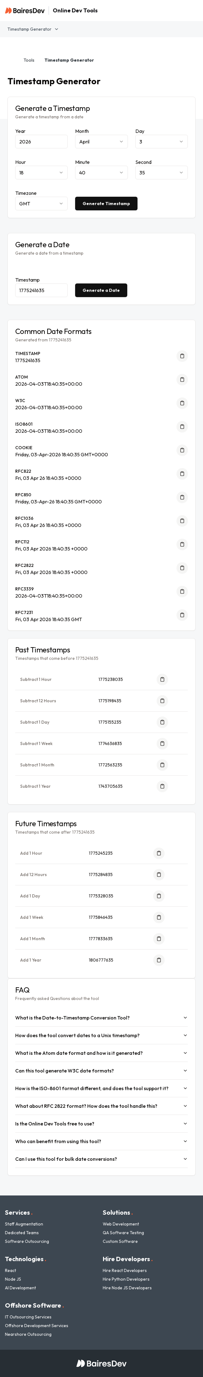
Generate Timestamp (106, 203)
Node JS (13, 1279)
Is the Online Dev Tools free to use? (101, 1123)
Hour (20, 162)
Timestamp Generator (33, 29)
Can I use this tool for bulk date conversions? (101, 1159)
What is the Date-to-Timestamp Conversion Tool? (101, 1018)
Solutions (118, 1212)
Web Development (121, 1224)
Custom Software (120, 1241)
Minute (82, 162)
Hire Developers (128, 1259)
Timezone (26, 193)
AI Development (20, 1288)
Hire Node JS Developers (127, 1288)
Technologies (25, 1259)
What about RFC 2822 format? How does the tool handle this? (101, 1106)
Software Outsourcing (27, 1241)
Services (19, 1212)
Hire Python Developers (126, 1279)
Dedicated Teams (22, 1232)
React (10, 1270)
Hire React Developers (125, 1270)
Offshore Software (34, 1305)
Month (82, 131)
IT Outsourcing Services (28, 1317)
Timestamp (27, 280)
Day (139, 131)
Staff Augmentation (24, 1224)
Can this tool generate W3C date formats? (101, 1071)
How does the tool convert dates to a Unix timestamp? (101, 1035)
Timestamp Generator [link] (69, 60)
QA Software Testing (123, 1232)
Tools (29, 60)
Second (143, 162)
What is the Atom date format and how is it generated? (101, 1053)
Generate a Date (101, 290)
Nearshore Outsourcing (28, 1334)
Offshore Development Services (36, 1325)
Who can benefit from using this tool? (101, 1141)
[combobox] (101, 141)
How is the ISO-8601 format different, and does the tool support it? (101, 1088)
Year (20, 131)
